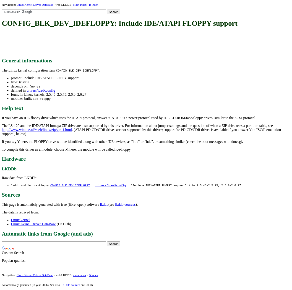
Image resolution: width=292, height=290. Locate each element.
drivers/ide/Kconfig (40, 90)
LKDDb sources (70, 285)
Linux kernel (20, 220)
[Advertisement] (85, 43)
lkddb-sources (125, 205)
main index (79, 275)
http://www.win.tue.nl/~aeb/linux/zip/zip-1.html (37, 130)
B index (93, 4)
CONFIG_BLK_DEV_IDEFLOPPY (70, 185)
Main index (80, 4)
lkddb (104, 205)
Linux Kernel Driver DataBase (35, 4)
